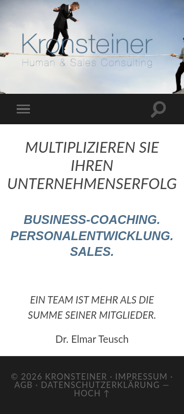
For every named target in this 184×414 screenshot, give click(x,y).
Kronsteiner (76, 376)
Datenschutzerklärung (100, 385)
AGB (23, 385)
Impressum (141, 376)
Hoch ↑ (92, 393)
